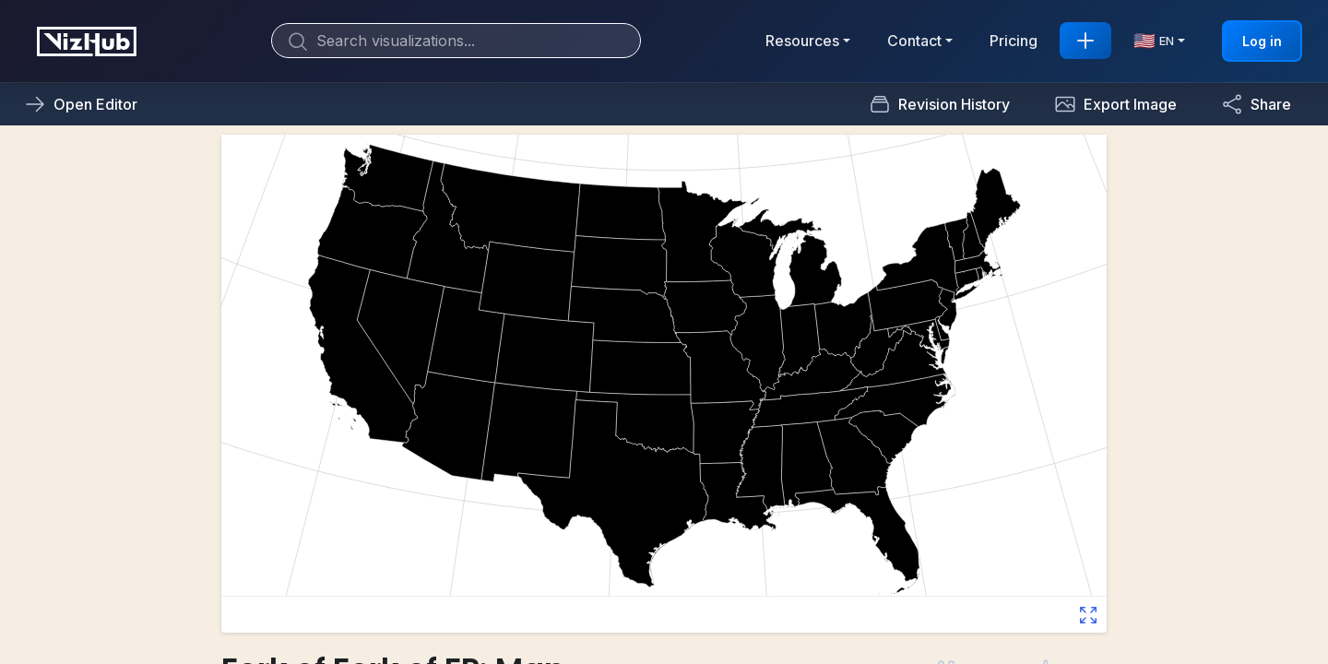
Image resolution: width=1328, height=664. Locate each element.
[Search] (456, 40)
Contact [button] (914, 40)
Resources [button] (802, 40)
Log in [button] (1262, 41)
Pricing (1014, 40)
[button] (1115, 104)
